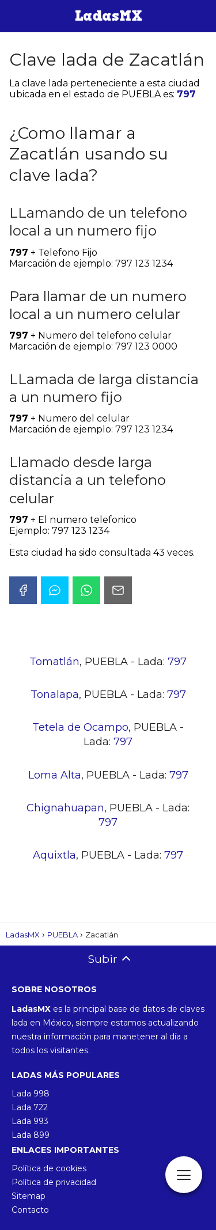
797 (186, 94)
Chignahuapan (65, 808)
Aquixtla (54, 855)
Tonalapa (55, 694)
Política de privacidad (54, 1182)
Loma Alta (54, 775)
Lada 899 (31, 1135)
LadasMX (23, 934)
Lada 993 (30, 1121)
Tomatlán (54, 661)
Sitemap (29, 1196)
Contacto (30, 1210)
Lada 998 (31, 1093)
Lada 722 (30, 1107)
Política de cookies (49, 1168)
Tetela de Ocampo (80, 727)
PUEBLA (62, 934)
